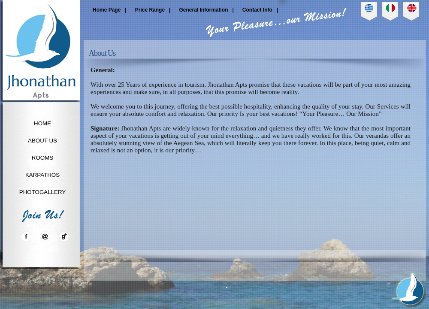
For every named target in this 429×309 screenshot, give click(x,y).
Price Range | (153, 10)
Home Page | (110, 10)
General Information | (206, 10)
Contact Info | (260, 10)
